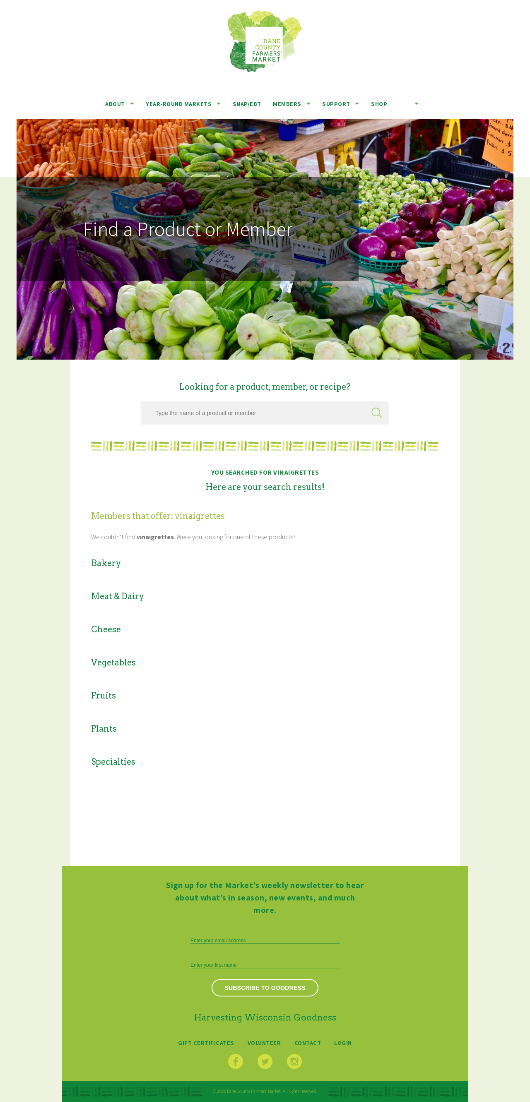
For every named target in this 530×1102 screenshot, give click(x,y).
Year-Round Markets (179, 104)
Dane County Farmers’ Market (265, 41)
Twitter (265, 1061)
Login (343, 1043)
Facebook (235, 1061)
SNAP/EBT (247, 104)
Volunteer (264, 1043)
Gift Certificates (206, 1043)
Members (287, 104)
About (115, 104)
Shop (379, 104)
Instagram (294, 1061)
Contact (307, 1043)
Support (336, 104)
